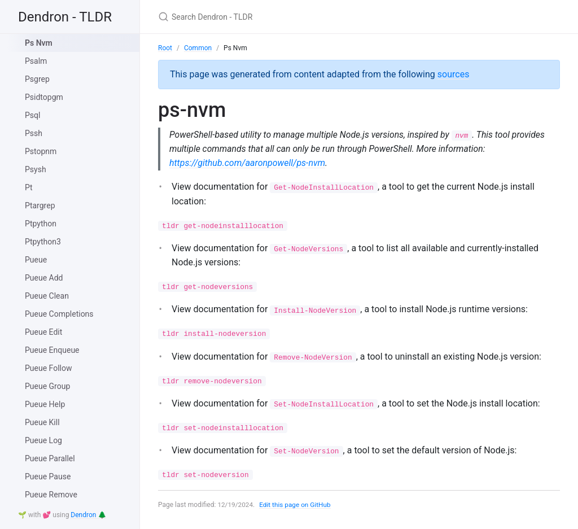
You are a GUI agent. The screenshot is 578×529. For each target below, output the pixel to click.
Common (198, 48)
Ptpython (40, 223)
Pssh (33, 133)
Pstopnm (40, 151)
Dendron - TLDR (65, 17)
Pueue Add (44, 277)
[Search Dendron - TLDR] (291, 16)
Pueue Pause (48, 476)
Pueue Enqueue (52, 350)
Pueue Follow (48, 368)
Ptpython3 (43, 241)
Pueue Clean (47, 295)
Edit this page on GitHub (296, 505)
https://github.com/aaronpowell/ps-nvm (247, 163)
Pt (29, 187)
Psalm (36, 60)
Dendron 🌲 (88, 515)
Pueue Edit (43, 331)
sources (453, 74)
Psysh (35, 169)
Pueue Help (45, 404)
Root (165, 48)
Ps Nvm (38, 42)
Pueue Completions (59, 313)
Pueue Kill (42, 422)
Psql (32, 115)
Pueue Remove (51, 494)
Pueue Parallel (50, 458)
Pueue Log (43, 440)
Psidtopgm (44, 97)
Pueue (36, 259)
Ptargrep (40, 205)
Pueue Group (47, 386)
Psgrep (37, 79)
